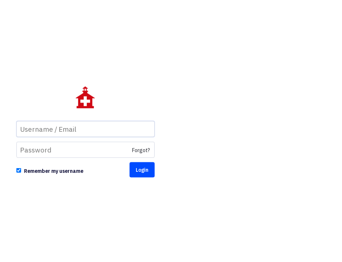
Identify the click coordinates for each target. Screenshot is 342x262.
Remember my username (53, 171)
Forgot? (141, 150)
